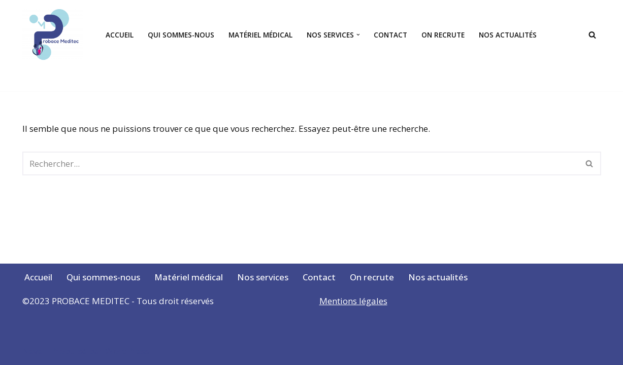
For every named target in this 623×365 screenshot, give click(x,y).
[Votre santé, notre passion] (55, 34)
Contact (390, 35)
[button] (358, 34)
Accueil (120, 35)
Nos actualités (508, 35)
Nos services (262, 277)
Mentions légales (353, 301)
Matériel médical (260, 35)
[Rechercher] (592, 35)
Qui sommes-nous (181, 35)
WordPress (127, 351)
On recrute (443, 35)
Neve (32, 351)
